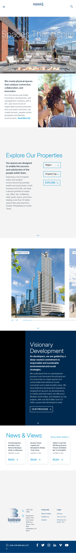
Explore (50, 182)
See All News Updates (59, 437)
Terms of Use (61, 517)
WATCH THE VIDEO (36, 53)
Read (11, 459)
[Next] (15, 320)
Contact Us (45, 517)
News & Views (46, 514)
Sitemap (59, 514)
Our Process (40, 409)
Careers (44, 520)
